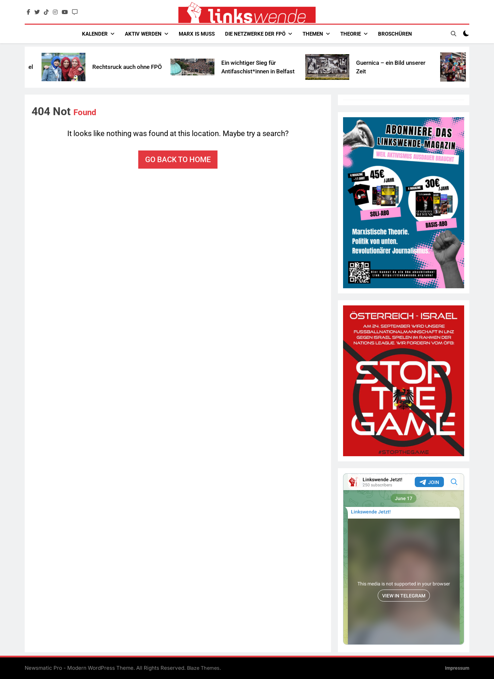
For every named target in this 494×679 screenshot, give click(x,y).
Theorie (350, 34)
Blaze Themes (203, 668)
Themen (313, 34)
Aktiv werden (143, 34)
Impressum (457, 668)
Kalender (95, 34)
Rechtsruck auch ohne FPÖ (141, 66)
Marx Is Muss (197, 34)
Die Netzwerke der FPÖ (255, 34)
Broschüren (395, 34)
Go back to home (178, 159)
